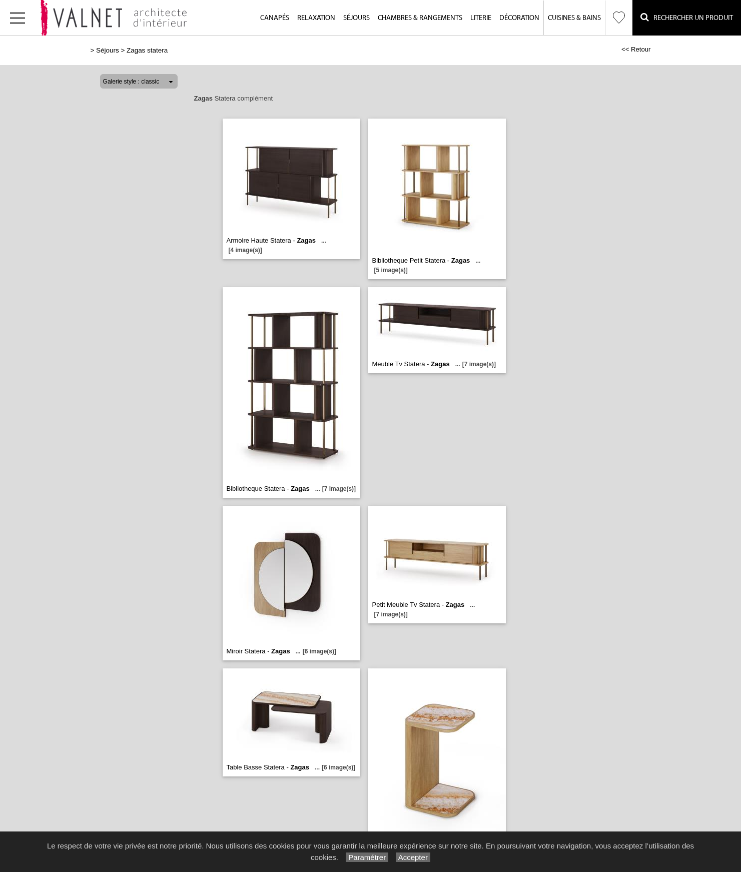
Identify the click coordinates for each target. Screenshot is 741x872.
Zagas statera (147, 50)
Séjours (356, 18)
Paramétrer (367, 857)
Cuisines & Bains (574, 18)
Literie (480, 18)
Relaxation (316, 18)
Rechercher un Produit (686, 17)
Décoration (519, 18)
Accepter (413, 857)
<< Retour (636, 49)
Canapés (274, 18)
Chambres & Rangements (420, 18)
